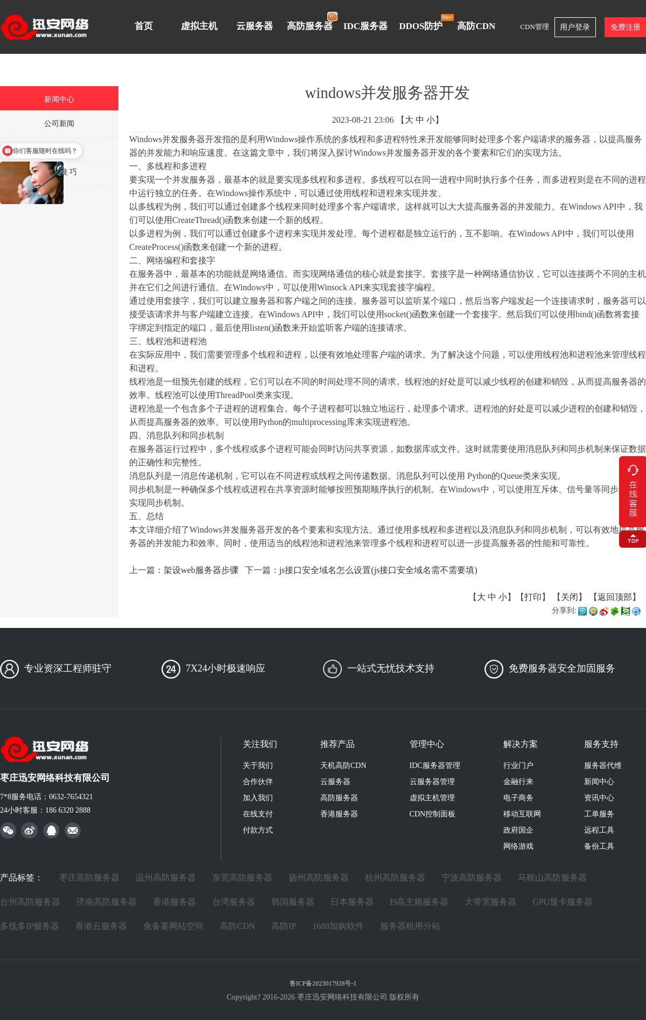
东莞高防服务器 (242, 877)
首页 (144, 26)
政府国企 (518, 830)
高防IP (283, 926)
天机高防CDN (343, 765)
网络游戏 (518, 846)
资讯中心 (599, 798)
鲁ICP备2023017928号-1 (323, 983)
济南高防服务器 (106, 901)
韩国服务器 (292, 901)
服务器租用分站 (410, 926)
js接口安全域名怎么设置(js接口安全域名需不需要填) (378, 570)
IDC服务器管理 (435, 765)
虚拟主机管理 (432, 798)
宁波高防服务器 (471, 877)
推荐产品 (337, 744)
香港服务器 (339, 814)
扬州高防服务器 (319, 877)
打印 (533, 597)
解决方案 (520, 744)
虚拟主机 (199, 26)
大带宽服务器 (490, 901)
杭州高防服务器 (395, 877)
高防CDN (476, 26)
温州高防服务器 (166, 877)
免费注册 (625, 27)
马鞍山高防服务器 (552, 877)
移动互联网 (522, 814)
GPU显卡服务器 (562, 901)
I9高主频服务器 (419, 901)
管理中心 (427, 744)
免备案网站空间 (173, 926)
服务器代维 (603, 765)
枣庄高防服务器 (89, 877)
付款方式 (258, 830)
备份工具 (599, 846)
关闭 (569, 597)
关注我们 (260, 744)
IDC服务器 (365, 26)
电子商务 (518, 798)
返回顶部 (615, 597)
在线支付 (258, 814)
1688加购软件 (338, 926)
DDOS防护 (423, 22)
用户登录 (575, 27)
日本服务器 (352, 901)
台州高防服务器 (30, 901)
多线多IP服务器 (29, 926)
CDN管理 (534, 27)
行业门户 (518, 765)
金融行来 (518, 782)
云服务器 (254, 26)
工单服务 (599, 814)
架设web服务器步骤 (201, 570)
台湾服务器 (233, 901)
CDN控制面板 (433, 814)
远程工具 (599, 830)
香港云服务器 (101, 926)
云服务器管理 (432, 782)
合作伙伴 (258, 782)
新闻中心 (599, 782)
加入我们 (258, 798)
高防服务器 (312, 21)
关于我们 (258, 765)
